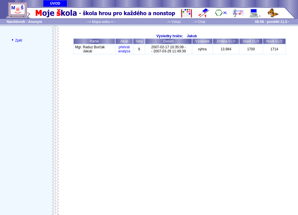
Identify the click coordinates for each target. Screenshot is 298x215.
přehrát (124, 47)
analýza (124, 51)
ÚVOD (55, 3)
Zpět (16, 40)
